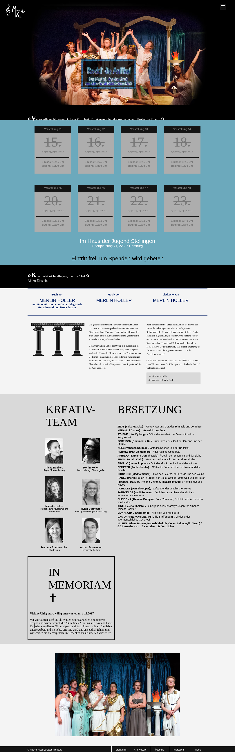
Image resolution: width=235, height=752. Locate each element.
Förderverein (121, 750)
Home (198, 750)
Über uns (159, 750)
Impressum (178, 750)
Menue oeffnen (223, 7)
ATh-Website (140, 750)
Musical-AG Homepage (15, 11)
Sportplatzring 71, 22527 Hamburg (117, 246)
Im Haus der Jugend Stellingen (117, 241)
